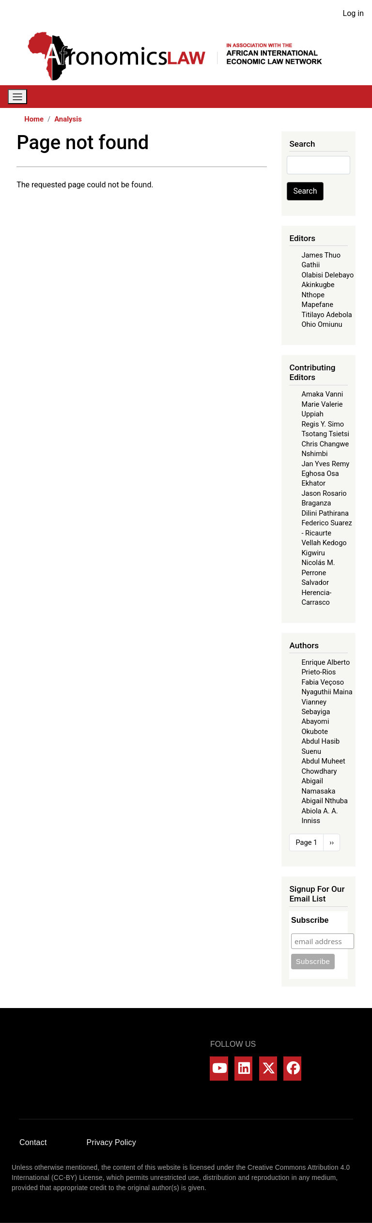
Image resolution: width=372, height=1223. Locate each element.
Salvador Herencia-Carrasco (316, 592)
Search (305, 191)
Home (34, 119)
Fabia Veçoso (322, 682)
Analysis (68, 119)
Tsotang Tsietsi (325, 433)
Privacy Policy (111, 1142)
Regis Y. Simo (322, 424)
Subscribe (309, 920)
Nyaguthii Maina (326, 692)
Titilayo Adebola (326, 314)
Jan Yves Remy (325, 463)
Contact (33, 1142)
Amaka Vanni (322, 394)
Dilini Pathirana (325, 513)
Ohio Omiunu (321, 324)
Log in (353, 13)
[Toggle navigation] (17, 96)
